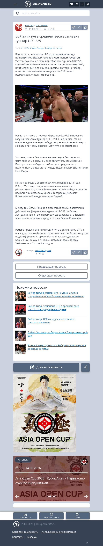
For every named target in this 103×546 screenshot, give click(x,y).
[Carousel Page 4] (55, 496)
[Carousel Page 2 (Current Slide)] (50, 496)
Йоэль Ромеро (37, 48)
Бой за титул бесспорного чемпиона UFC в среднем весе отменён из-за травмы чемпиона (56, 294)
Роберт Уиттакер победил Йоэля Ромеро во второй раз (58, 334)
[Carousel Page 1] (48, 496)
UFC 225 (25, 48)
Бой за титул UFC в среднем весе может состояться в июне (51, 320)
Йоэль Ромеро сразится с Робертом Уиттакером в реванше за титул (57, 347)
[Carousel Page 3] (53, 496)
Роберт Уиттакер (53, 48)
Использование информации (58, 531)
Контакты (18, 536)
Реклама (32, 536)
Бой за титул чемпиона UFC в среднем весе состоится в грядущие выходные (53, 307)
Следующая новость (51, 275)
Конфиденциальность (25, 531)
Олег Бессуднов (43, 250)
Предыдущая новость (51, 266)
